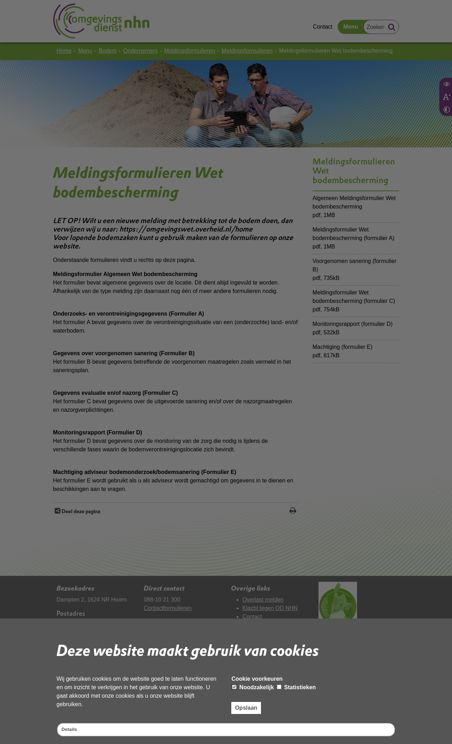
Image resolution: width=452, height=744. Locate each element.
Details (70, 729)
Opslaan (246, 706)
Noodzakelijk (253, 686)
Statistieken (296, 686)
